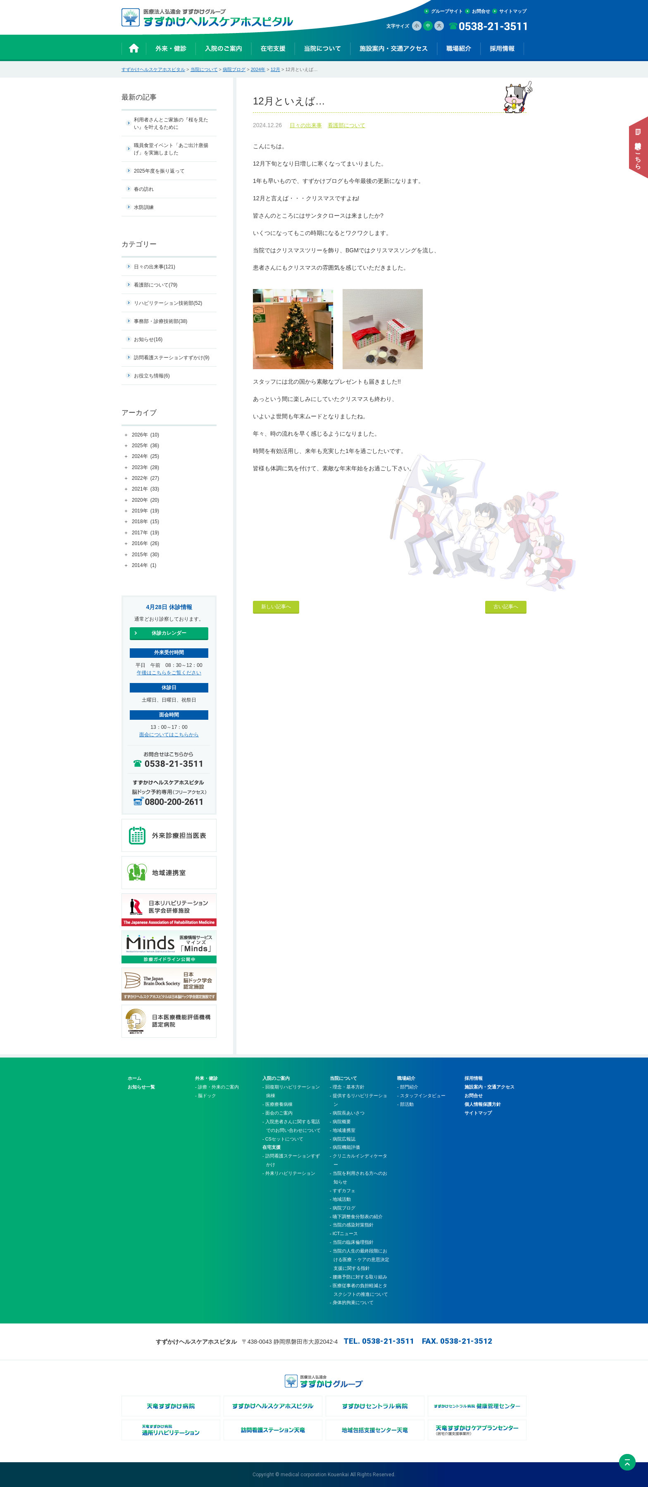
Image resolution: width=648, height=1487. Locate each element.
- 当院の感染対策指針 (352, 1224)
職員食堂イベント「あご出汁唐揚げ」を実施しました (171, 149)
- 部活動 (405, 1104)
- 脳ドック (205, 1095)
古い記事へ (505, 607)
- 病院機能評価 (345, 1147)
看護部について (346, 125)
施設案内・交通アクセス (490, 1086)
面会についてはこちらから (169, 735)
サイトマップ (512, 11)
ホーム (134, 1078)
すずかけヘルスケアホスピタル (153, 69)
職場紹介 (406, 1078)
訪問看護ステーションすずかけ (172, 357)
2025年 (145, 446)
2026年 (145, 435)
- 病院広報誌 (342, 1138)
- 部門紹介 (407, 1086)
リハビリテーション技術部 (168, 303)
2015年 (145, 555)
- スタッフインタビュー (421, 1095)
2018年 (145, 522)
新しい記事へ (276, 607)
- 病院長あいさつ (347, 1112)
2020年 (145, 500)
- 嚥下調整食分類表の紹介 (356, 1216)
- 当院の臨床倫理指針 (352, 1242)
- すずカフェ (342, 1190)
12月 (275, 69)
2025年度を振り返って (159, 171)
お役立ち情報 (152, 376)
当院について (204, 69)
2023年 (145, 468)
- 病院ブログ (342, 1207)
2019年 (145, 511)
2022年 (145, 478)
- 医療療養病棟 (277, 1104)
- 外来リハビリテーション (288, 1173)
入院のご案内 (276, 1078)
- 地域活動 (340, 1199)
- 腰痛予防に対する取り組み (358, 1276)
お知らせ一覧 (141, 1086)
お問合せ (481, 11)
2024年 (258, 69)
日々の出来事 (306, 125)
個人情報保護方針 (483, 1104)
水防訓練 (144, 207)
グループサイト (447, 11)
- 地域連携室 (342, 1130)
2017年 (145, 533)
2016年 (145, 544)
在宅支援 (271, 1147)
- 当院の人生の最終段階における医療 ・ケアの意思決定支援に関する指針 (359, 1259)
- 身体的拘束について (352, 1302)
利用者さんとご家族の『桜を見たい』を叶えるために (171, 123)
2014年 (144, 565)
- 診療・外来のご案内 (217, 1086)
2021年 (145, 489)
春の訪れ (144, 189)
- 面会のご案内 (277, 1112)
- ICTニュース (344, 1233)
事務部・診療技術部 (160, 321)
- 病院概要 (340, 1121)
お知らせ (148, 339)
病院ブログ (234, 69)
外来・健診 (206, 1078)
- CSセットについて (282, 1138)
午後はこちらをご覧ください (169, 673)
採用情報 (474, 1078)
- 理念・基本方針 (347, 1086)
